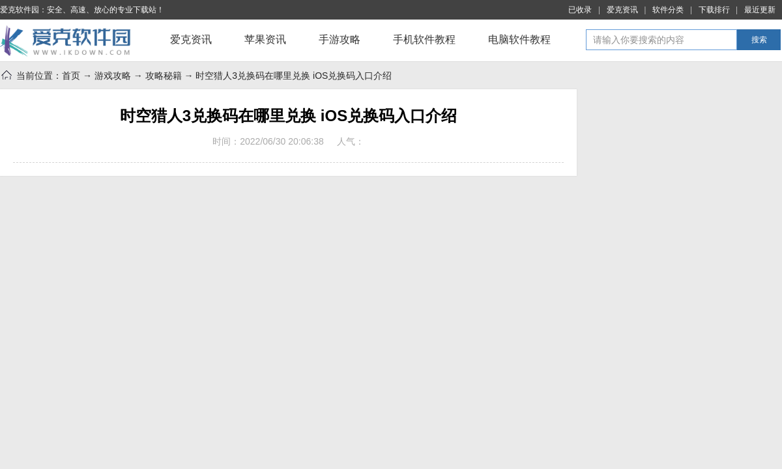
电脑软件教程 (519, 39)
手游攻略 (339, 39)
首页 (71, 75)
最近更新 (759, 9)
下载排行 (714, 9)
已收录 (580, 9)
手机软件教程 (424, 39)
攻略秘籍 (163, 75)
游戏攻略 (112, 75)
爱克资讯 (622, 9)
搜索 (759, 39)
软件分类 (668, 9)
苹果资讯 (265, 39)
